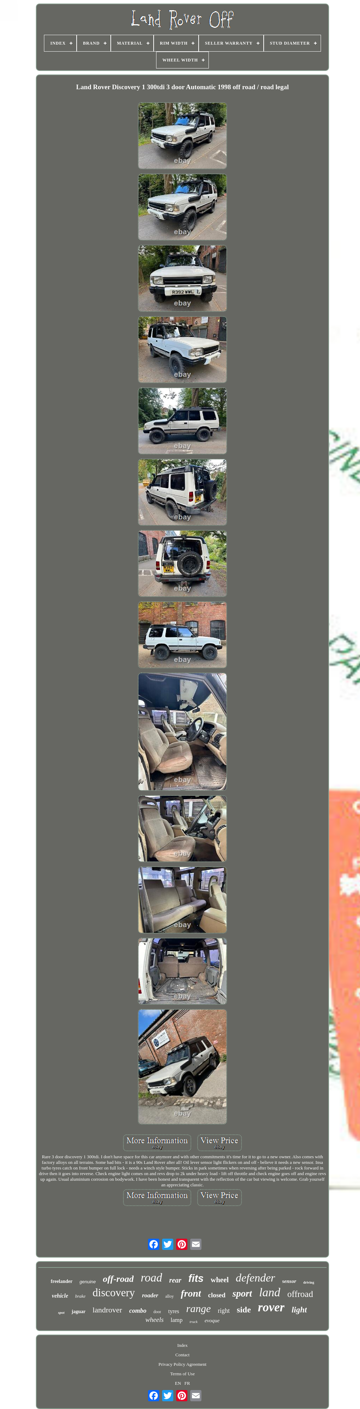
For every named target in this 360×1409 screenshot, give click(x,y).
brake (80, 1296)
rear (175, 1280)
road (151, 1277)
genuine (87, 1281)
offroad (300, 1294)
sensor (289, 1281)
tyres (173, 1311)
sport (242, 1293)
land (269, 1292)
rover (271, 1307)
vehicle (60, 1296)
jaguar (78, 1311)
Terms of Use (182, 1373)
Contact (182, 1354)
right (224, 1310)
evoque (212, 1320)
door (157, 1311)
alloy (169, 1296)
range (198, 1308)
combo (137, 1310)
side (244, 1309)
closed (217, 1295)
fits (196, 1278)
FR (187, 1383)
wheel (220, 1280)
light (299, 1309)
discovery (113, 1292)
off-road (118, 1279)
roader (150, 1295)
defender (255, 1277)
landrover (107, 1309)
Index (182, 1345)
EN (178, 1383)
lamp (176, 1320)
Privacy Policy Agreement (182, 1364)
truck (193, 1321)
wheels (155, 1319)
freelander (61, 1281)
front (191, 1293)
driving (308, 1282)
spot (61, 1312)
